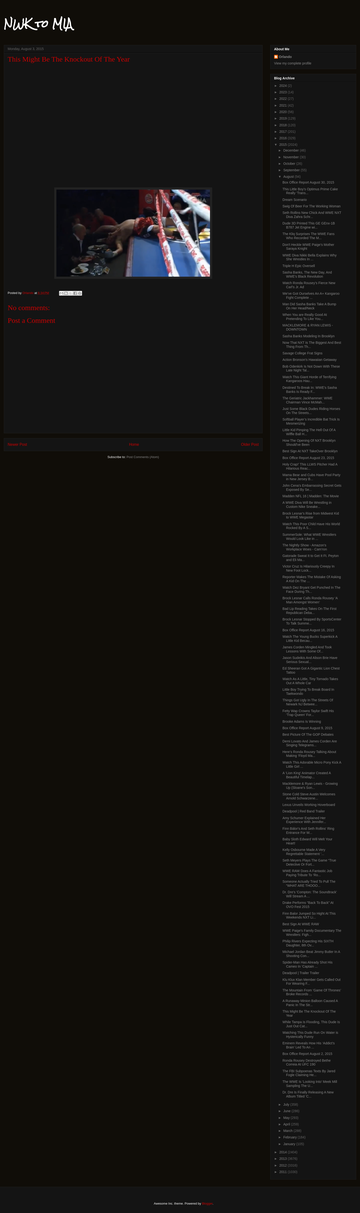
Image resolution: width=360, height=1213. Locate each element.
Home (134, 444)
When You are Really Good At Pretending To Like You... (304, 317)
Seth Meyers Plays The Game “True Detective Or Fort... (309, 862)
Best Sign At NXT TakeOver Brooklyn (310, 451)
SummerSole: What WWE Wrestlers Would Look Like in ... (309, 537)
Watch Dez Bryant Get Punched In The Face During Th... (311, 590)
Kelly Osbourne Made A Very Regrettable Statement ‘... (303, 852)
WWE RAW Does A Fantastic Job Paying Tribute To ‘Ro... (307, 873)
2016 (283, 138)
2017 (283, 132)
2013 (283, 1159)
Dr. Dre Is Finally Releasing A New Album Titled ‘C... (308, 1094)
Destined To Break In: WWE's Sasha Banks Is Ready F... (309, 390)
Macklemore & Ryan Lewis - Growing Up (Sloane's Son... (310, 786)
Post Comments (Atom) (142, 457)
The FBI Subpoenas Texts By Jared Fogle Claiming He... (308, 1073)
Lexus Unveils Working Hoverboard (308, 805)
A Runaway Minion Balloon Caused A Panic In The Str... (310, 1003)
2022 (283, 99)
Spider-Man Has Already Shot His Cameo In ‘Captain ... (307, 964)
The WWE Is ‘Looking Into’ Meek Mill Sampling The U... (309, 1084)
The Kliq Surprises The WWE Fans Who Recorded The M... (308, 236)
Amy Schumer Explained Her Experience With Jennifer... (304, 820)
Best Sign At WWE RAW (300, 924)
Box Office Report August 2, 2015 (307, 1054)
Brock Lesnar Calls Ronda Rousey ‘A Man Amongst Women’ (310, 600)
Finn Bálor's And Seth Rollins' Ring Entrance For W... (308, 831)
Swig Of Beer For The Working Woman (311, 206)
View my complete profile (292, 63)
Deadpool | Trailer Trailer (300, 973)
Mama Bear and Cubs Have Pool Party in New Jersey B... (311, 477)
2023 (283, 92)
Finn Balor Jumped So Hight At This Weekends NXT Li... (309, 915)
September (291, 170)
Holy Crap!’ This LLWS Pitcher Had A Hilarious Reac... (309, 466)
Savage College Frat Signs (302, 353)
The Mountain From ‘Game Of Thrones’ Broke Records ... (311, 992)
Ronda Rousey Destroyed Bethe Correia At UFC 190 (306, 1062)
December (291, 150)
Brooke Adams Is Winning (301, 721)
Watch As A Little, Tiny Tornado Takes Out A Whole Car (310, 681)
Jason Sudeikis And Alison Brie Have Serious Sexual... (309, 660)
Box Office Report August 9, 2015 (307, 728)
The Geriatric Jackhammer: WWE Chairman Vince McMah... (307, 400)
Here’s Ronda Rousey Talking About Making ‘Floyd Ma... (309, 754)
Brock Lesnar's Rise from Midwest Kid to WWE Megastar (310, 515)
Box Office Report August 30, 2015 (308, 182)
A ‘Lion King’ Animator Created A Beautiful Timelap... (306, 775)
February (290, 1137)
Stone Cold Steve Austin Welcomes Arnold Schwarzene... (308, 796)
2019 (283, 118)
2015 (283, 145)
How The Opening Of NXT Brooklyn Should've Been (309, 443)
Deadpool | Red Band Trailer (303, 811)
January (289, 1144)
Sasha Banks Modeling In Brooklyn (308, 336)
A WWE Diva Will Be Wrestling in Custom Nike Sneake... (306, 505)
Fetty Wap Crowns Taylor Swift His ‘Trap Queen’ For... (308, 713)
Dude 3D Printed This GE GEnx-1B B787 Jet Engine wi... (308, 225)
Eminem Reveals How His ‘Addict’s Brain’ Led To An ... (308, 1045)
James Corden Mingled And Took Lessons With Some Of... (307, 649)
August (288, 177)
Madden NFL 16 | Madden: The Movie (310, 496)
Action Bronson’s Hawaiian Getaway (309, 360)
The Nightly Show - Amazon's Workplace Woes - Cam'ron (304, 547)
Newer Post (17, 444)
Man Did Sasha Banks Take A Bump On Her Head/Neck (309, 306)
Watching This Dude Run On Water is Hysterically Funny (310, 1035)
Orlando (285, 57)
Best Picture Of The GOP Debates (308, 734)
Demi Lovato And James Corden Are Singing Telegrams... (309, 743)
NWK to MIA (38, 24)
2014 (283, 1152)
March (288, 1131)
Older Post (250, 444)
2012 (283, 1165)
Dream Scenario (294, 200)
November (291, 157)
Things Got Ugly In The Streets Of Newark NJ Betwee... (307, 702)
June (287, 1111)
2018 (283, 125)
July (286, 1104)
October (289, 164)
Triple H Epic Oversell (298, 266)
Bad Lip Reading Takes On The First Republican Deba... (309, 611)
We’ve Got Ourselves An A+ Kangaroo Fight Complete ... (311, 296)
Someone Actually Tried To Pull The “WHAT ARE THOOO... (309, 883)
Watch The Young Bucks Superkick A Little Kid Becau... (309, 639)
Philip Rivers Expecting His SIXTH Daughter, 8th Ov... (307, 943)
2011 (283, 1172)
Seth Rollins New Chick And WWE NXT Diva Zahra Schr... (311, 215)
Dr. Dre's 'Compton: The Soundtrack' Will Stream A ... (309, 894)
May (286, 1118)
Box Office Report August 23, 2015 (308, 458)
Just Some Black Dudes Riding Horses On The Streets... (311, 411)
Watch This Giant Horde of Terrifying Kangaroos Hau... (309, 379)
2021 (283, 105)
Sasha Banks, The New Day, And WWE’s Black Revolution (307, 274)
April (287, 1124)
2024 (283, 86)
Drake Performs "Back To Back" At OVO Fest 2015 (308, 905)
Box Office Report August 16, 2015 (308, 630)
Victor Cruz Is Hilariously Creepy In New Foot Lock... (308, 568)
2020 (283, 112)
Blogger (207, 1203)
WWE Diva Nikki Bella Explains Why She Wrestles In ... (309, 257)
